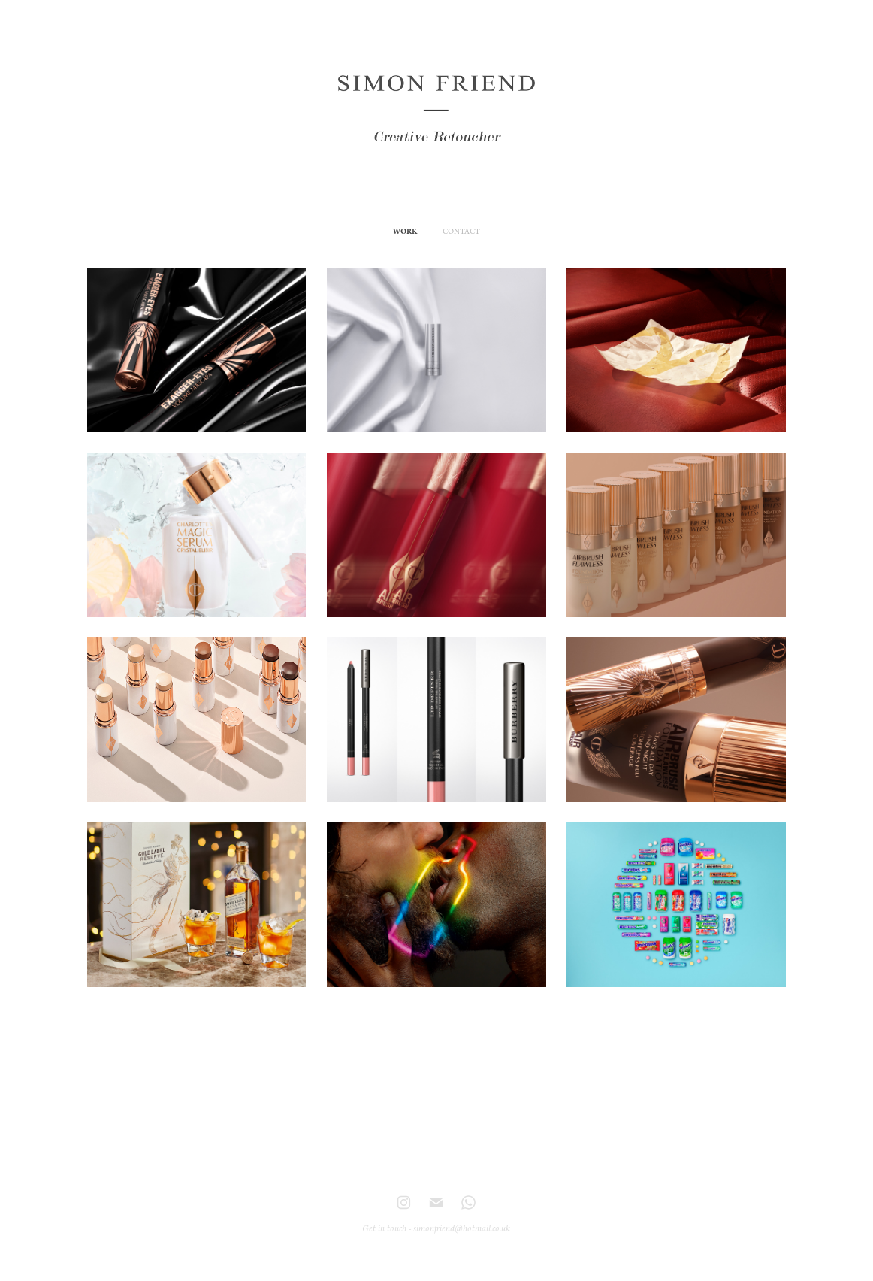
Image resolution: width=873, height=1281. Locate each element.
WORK (405, 231)
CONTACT (461, 231)
